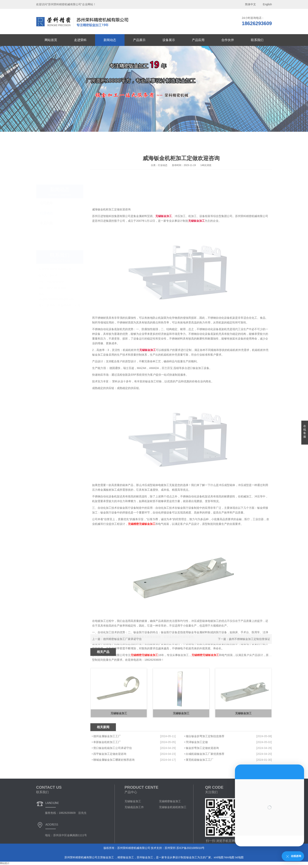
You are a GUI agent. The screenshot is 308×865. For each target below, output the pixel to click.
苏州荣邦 (170, 847)
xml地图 (219, 857)
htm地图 (229, 857)
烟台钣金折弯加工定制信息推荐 (205, 760)
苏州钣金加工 (145, 857)
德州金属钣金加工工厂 (107, 760)
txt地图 (239, 857)
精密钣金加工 (125, 857)
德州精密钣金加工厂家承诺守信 (122, 644)
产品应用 (198, 40)
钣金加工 (109, 857)
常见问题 (46, 209)
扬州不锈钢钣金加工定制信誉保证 (249, 644)
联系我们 (257, 40)
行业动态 (46, 199)
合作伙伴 (227, 40)
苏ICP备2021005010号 (190, 847)
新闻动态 (110, 40)
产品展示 (139, 40)
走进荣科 (80, 40)
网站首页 (51, 40)
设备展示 (168, 40)
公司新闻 (46, 189)
